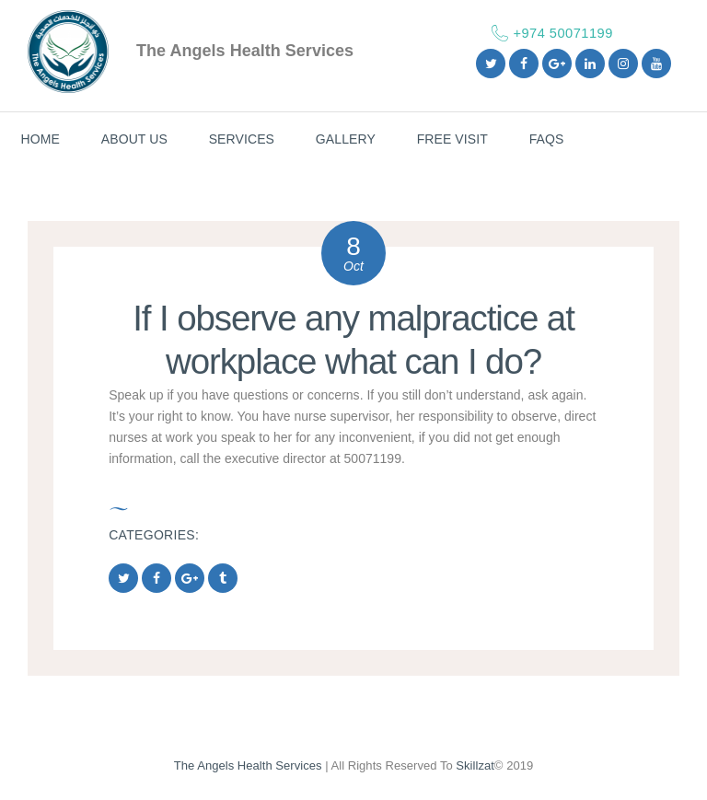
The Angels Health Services (248, 765)
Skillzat (475, 765)
